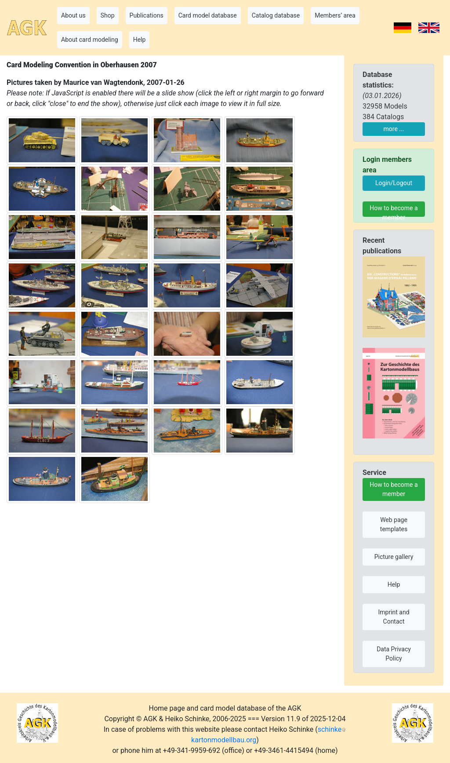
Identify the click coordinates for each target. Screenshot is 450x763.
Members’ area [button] (335, 15)
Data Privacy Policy (394, 654)
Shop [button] (108, 15)
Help (394, 584)
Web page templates (393, 524)
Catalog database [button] (276, 15)
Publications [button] (146, 15)
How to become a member (393, 210)
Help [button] (139, 39)
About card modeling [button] (89, 39)
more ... (394, 128)
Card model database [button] (207, 15)
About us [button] (73, 15)
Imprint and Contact (393, 617)
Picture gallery (394, 556)
